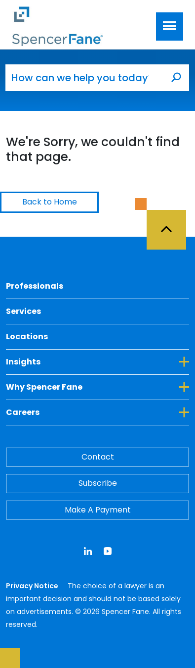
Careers (97, 412)
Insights (97, 361)
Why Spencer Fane (97, 387)
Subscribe (97, 483)
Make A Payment (98, 509)
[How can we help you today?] (84, 77)
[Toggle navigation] (169, 26)
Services (23, 311)
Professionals (34, 286)
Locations (27, 336)
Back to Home (49, 201)
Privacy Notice (33, 586)
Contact (97, 456)
